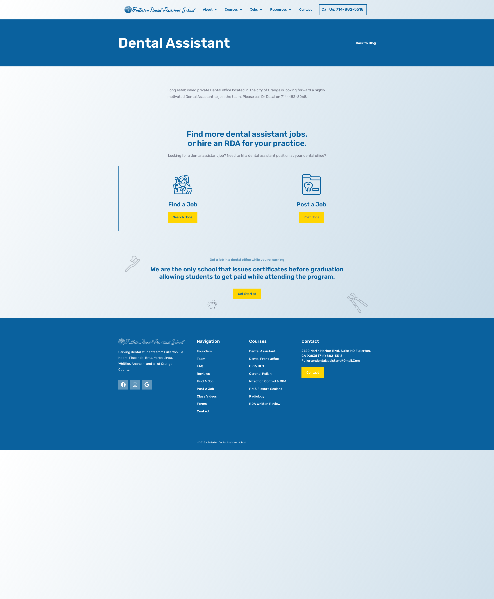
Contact (305, 9)
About (210, 9)
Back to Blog (366, 43)
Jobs (256, 9)
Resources (280, 9)
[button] (311, 217)
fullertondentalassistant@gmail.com (330, 361)
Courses (233, 9)
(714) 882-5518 (330, 356)
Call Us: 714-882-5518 (342, 9)
